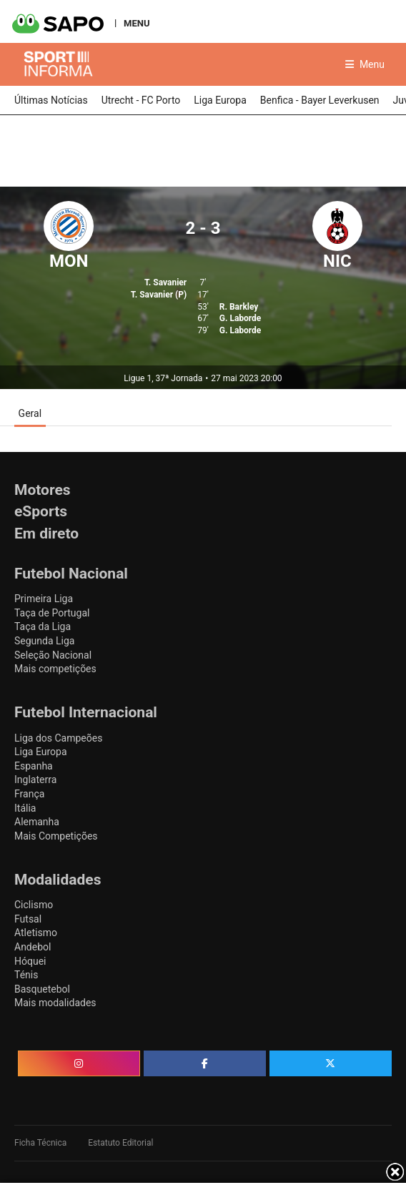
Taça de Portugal (51, 613)
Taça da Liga (42, 626)
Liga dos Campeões (58, 738)
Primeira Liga (43, 598)
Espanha (33, 766)
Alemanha (36, 821)
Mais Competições (56, 836)
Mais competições (55, 668)
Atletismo (35, 932)
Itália (25, 808)
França (29, 794)
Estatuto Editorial (120, 1143)
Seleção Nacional (52, 655)
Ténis (26, 974)
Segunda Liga (44, 640)
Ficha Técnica (40, 1143)
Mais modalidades (55, 1002)
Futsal (27, 919)
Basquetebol (42, 989)
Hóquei (30, 961)
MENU (136, 23)
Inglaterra (35, 779)
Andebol (32, 947)
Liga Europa (40, 751)
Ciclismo (33, 904)
